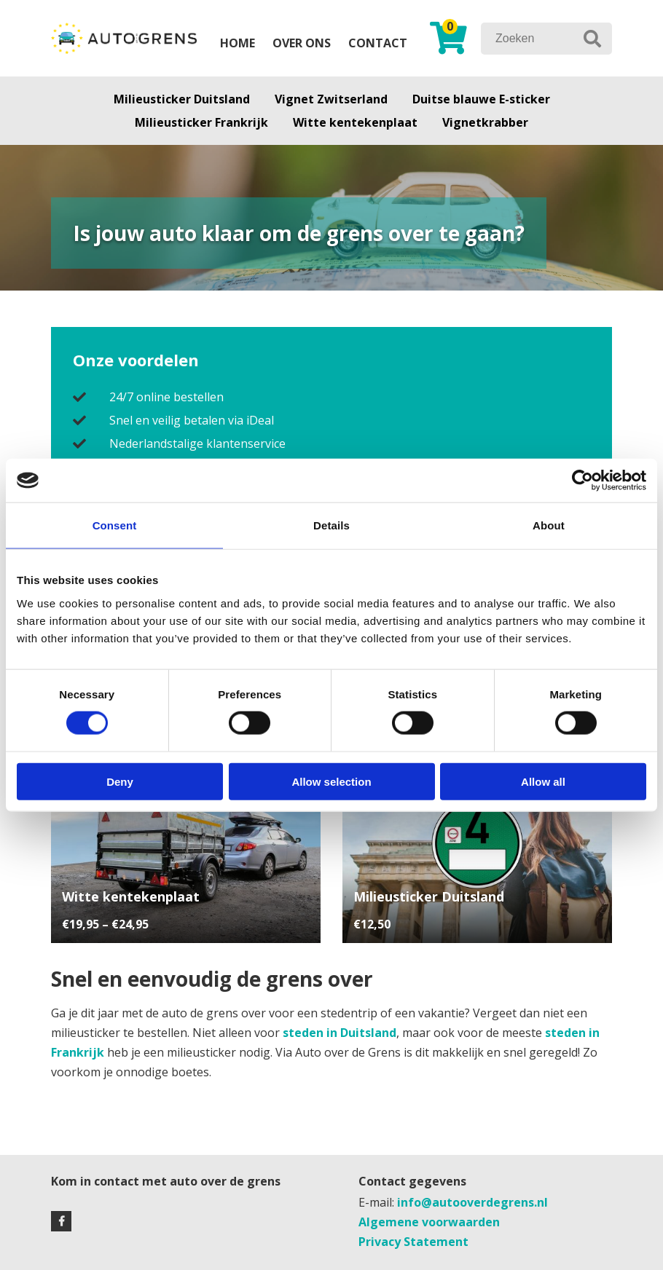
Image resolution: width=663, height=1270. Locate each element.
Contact (377, 43)
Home (237, 43)
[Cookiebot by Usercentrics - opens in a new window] (582, 481)
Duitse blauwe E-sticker (481, 99)
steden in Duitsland (339, 1033)
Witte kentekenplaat (355, 122)
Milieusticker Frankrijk (201, 122)
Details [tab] (331, 525)
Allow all (543, 781)
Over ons (301, 43)
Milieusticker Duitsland (182, 99)
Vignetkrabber (485, 122)
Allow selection (331, 781)
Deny (119, 781)
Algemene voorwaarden (429, 1222)
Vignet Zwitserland (331, 99)
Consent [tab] (115, 525)
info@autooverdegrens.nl (472, 1202)
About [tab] (549, 525)
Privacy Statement (413, 1242)
